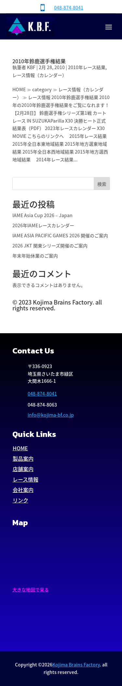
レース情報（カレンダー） (39, 75)
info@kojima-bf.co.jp (51, 414)
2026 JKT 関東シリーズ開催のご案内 (50, 245)
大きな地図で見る (30, 589)
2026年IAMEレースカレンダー (43, 225)
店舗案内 (23, 469)
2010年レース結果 (86, 67)
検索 (101, 184)
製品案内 (23, 458)
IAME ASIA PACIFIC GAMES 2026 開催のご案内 (60, 235)
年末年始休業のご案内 (35, 255)
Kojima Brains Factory (76, 664)
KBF (31, 67)
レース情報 (25, 479)
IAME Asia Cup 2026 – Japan (42, 215)
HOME (20, 448)
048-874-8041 (68, 7)
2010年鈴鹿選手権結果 (39, 61)
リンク (20, 500)
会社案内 (23, 490)
